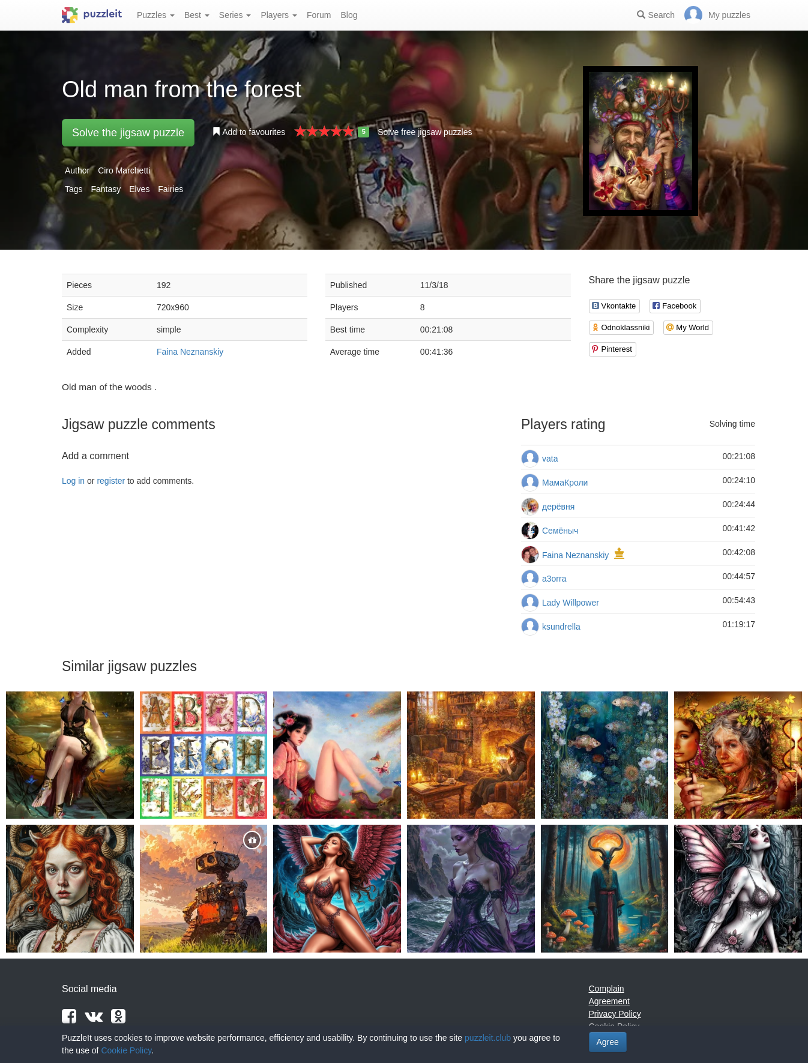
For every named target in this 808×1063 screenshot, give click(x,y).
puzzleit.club (488, 1038)
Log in (73, 481)
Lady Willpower (570, 602)
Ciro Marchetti (124, 170)
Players (279, 15)
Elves (139, 189)
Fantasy (106, 189)
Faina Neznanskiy (190, 352)
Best (197, 15)
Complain (606, 988)
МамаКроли (565, 482)
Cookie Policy (126, 1050)
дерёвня (558, 506)
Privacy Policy (615, 1014)
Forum (319, 15)
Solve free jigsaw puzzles (425, 132)
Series (235, 15)
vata (550, 458)
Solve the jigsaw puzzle (128, 133)
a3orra (554, 578)
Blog (348, 15)
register (111, 481)
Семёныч (560, 530)
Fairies (170, 189)
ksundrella (561, 626)
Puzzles (156, 15)
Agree (608, 1042)
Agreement (609, 1001)
